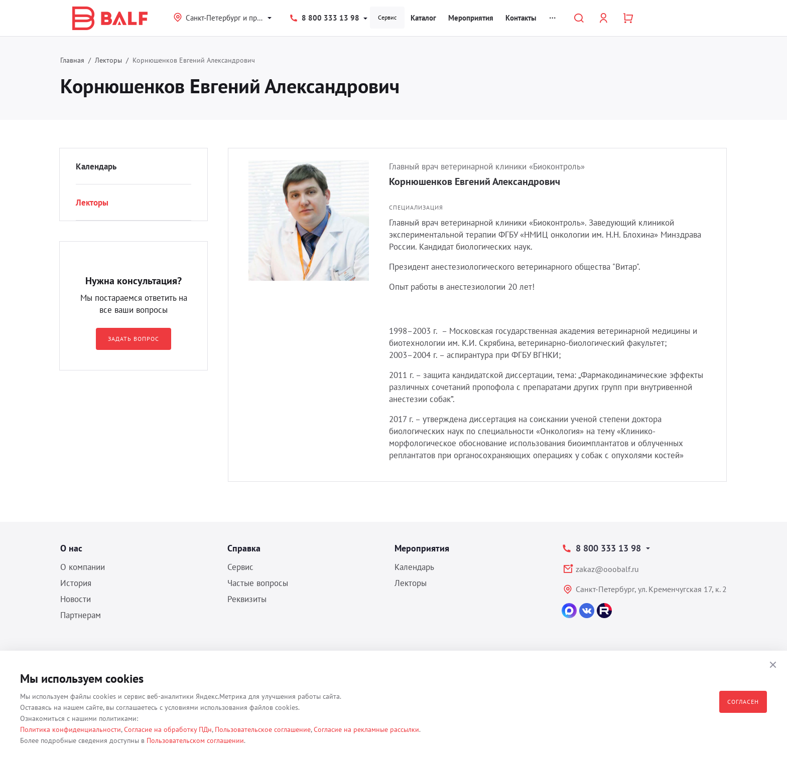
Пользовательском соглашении (195, 740)
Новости (75, 599)
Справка (243, 548)
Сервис (387, 17)
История (75, 583)
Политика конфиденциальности (70, 729)
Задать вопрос (133, 338)
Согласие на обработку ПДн (168, 729)
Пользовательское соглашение (263, 729)
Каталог (423, 18)
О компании (82, 566)
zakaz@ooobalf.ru (607, 569)
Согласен (743, 701)
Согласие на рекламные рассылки (366, 729)
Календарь (96, 166)
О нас (71, 548)
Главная (72, 60)
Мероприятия (470, 18)
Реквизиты (247, 599)
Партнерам (80, 615)
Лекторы (108, 60)
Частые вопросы (257, 583)
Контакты (521, 18)
